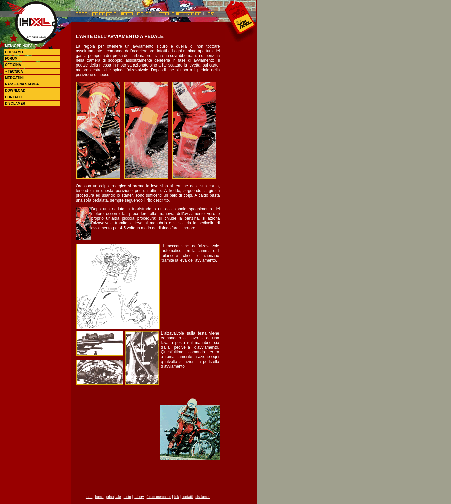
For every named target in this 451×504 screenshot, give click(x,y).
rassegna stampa (22, 84)
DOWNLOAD (15, 90)
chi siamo (14, 52)
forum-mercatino (159, 497)
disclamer (15, 103)
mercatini (14, 78)
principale (113, 497)
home (99, 497)
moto (127, 497)
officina (13, 65)
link (176, 497)
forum (11, 58)
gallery (139, 497)
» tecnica (14, 71)
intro (89, 497)
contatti (13, 97)
